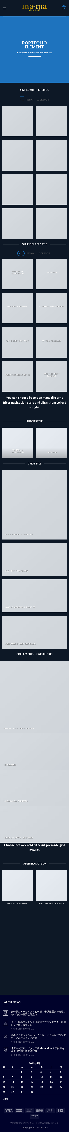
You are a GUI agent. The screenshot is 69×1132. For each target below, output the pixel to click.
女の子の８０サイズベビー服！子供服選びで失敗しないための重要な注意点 (38, 1013)
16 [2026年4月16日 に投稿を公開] (32, 1082)
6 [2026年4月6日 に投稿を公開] (3, 1077)
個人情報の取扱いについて (47, 1123)
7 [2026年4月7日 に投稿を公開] (12, 1077)
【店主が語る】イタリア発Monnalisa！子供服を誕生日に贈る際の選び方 (37, 1049)
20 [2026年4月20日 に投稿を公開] (4, 1087)
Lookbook (43, 100)
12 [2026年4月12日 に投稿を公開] (61, 1077)
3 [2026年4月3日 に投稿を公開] (41, 1072)
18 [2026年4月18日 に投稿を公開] (51, 1082)
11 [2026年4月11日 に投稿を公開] (51, 1077)
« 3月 (5, 1098)
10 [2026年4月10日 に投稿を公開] (41, 1077)
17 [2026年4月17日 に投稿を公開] (41, 1082)
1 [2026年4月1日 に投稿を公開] (21, 1072)
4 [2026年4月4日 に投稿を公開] (50, 1072)
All (22, 100)
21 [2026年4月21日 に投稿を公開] (12, 1087)
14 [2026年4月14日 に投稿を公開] (12, 1082)
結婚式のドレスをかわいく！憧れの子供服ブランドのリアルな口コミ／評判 (38, 1036)
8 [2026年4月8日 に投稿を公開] (21, 1077)
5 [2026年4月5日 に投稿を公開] (60, 1072)
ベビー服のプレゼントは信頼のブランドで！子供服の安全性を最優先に (38, 1023)
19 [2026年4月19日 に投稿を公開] (61, 1082)
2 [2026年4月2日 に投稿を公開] (31, 1072)
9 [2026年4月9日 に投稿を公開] (31, 1077)
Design (30, 100)
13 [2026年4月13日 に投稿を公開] (4, 1082)
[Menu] (4, 8)
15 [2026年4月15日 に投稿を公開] (22, 1082)
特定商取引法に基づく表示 (21, 1123)
